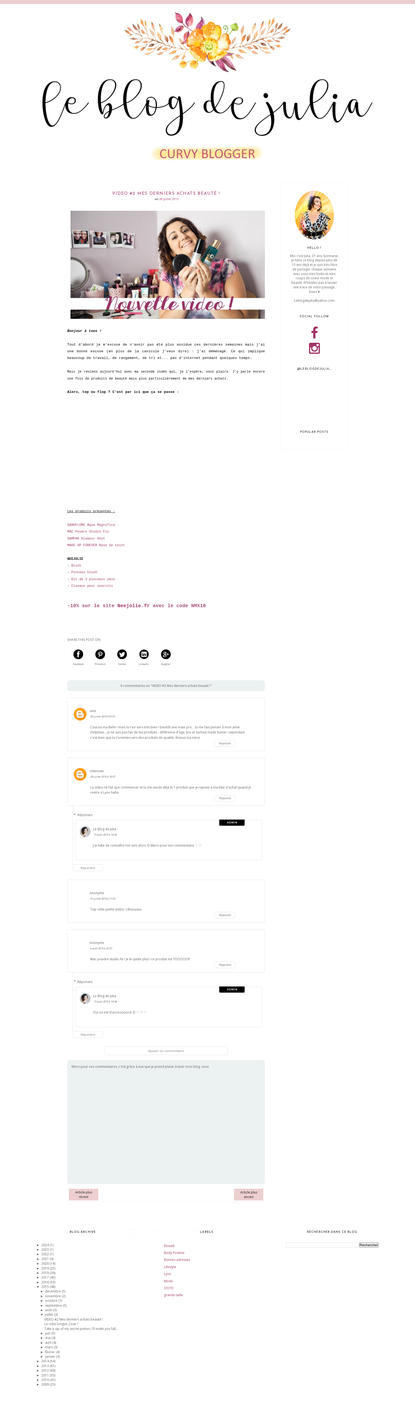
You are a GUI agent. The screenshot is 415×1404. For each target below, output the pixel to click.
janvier (50, 1356)
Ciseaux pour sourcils (92, 586)
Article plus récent (83, 1194)
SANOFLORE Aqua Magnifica (91, 525)
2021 (45, 1259)
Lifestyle (170, 1267)
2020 (45, 1263)
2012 (45, 1370)
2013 (45, 1366)
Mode (168, 1281)
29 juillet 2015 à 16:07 (102, 776)
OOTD (169, 1288)
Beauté (169, 1246)
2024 (45, 1245)
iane (93, 711)
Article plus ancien (248, 1194)
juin (48, 1333)
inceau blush (85, 572)
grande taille (173, 1295)
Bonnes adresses (177, 1259)
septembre (54, 1305)
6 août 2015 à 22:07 (101, 948)
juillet (49, 1314)
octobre (51, 1300)
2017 (45, 1277)
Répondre (225, 743)
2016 (45, 1282)
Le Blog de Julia (104, 829)
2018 (45, 1273)
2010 (45, 1380)
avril (48, 1342)
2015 (45, 1286)
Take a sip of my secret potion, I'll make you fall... (81, 1328)
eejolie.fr (135, 606)
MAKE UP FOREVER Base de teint (96, 545)
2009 (45, 1384)
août (49, 1310)
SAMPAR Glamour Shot (86, 539)
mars (49, 1347)
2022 (45, 1254)
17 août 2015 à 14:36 (105, 1001)
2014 (45, 1361)
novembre (53, 1296)
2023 (45, 1249)
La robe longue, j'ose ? (61, 1324)
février (50, 1352)
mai (48, 1338)
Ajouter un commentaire (166, 1051)
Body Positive (174, 1252)
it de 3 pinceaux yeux (94, 579)
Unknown (97, 771)
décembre (53, 1291)
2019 (45, 1268)
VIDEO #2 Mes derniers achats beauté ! (73, 1319)
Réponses (84, 815)
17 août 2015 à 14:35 (105, 834)
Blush (76, 566)
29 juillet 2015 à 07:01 (102, 716)
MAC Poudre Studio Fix (88, 532)
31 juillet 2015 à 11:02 (102, 898)
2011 (45, 1375)
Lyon (167, 1274)
